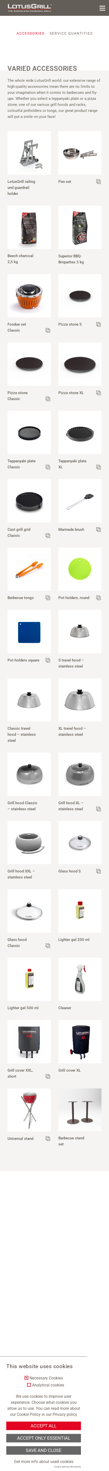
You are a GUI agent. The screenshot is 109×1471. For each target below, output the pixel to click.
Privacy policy (65, 1414)
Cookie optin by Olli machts (67, 1466)
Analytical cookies (48, 1385)
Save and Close (43, 1450)
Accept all (44, 1425)
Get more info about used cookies (43, 1461)
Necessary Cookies (46, 1378)
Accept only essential (43, 1438)
